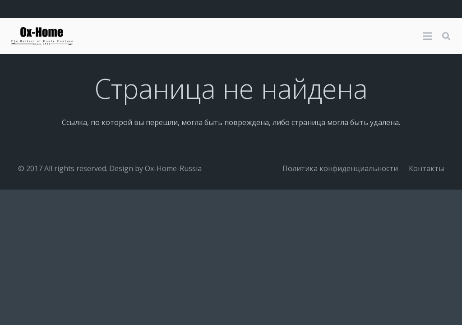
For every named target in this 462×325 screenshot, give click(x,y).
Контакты (426, 168)
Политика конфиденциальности (340, 168)
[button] (446, 36)
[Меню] (427, 36)
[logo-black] (42, 36)
